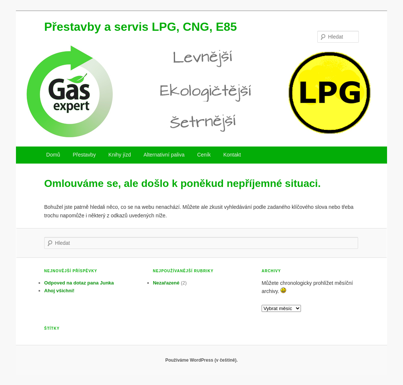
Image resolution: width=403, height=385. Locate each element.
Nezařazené (166, 283)
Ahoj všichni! (59, 290)
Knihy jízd (119, 155)
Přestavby (84, 155)
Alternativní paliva (164, 155)
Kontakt (232, 155)
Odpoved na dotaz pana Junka (79, 283)
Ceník (204, 155)
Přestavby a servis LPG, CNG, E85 (140, 26)
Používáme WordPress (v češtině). (201, 360)
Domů (53, 155)
